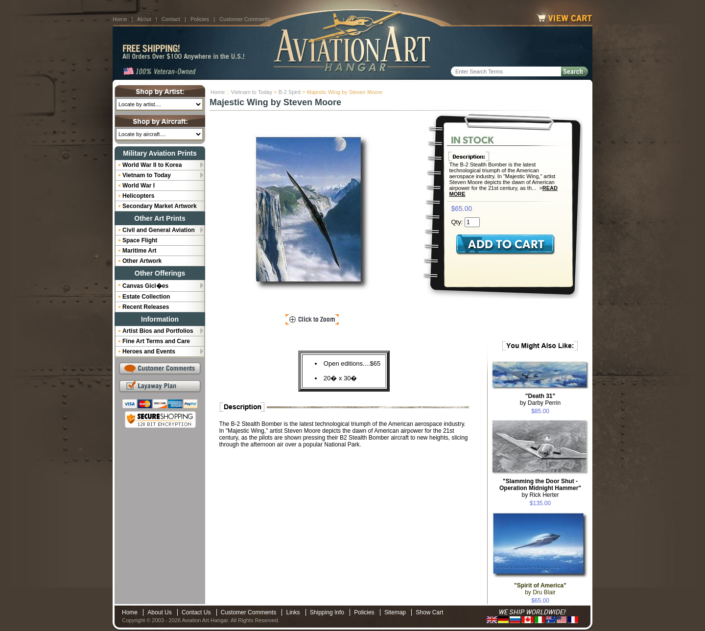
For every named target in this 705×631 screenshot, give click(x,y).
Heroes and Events (148, 351)
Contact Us (196, 612)
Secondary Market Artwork (159, 206)
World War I (138, 185)
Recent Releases (145, 307)
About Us (159, 612)
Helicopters (138, 195)
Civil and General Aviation (158, 230)
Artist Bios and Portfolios (157, 330)
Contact (171, 19)
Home (120, 19)
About (144, 19)
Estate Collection (146, 296)
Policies (199, 19)
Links (293, 612)
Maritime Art (139, 250)
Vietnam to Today (252, 92)
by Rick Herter (540, 488)
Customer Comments (244, 19)
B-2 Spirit (290, 92)
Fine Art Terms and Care (156, 341)
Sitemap (395, 612)
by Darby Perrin (540, 399)
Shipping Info (327, 612)
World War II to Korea (152, 165)
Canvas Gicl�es (145, 285)
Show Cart (429, 612)
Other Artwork (142, 260)
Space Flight (139, 240)
